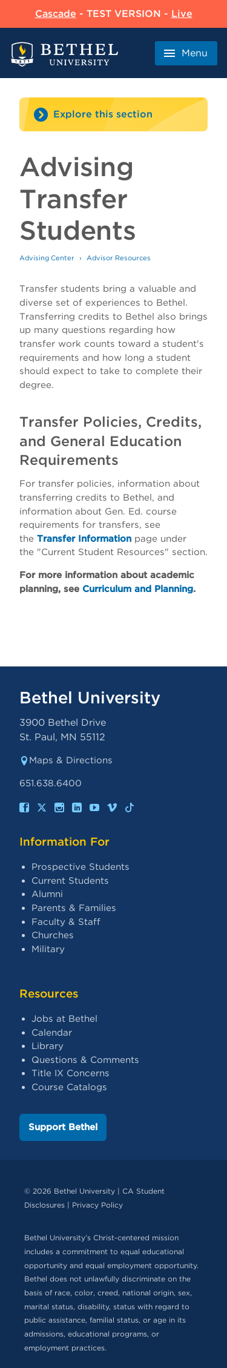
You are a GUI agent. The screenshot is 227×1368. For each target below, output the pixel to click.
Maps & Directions (66, 760)
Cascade (55, 13)
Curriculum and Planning (137, 589)
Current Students (70, 880)
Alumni (47, 894)
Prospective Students (80, 866)
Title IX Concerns (70, 1073)
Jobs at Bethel (64, 1018)
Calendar (51, 1032)
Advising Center (46, 258)
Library (47, 1046)
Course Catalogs (69, 1087)
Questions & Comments (85, 1059)
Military (48, 949)
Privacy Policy (97, 1204)
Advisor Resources (119, 258)
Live (181, 13)
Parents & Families (73, 908)
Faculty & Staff (65, 921)
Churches (52, 935)
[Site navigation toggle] (113, 114)
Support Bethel (62, 1127)
